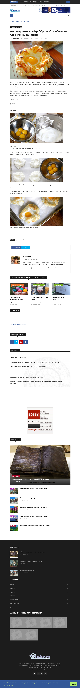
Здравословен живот (39, 285)
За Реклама (36, 5)
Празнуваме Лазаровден (28, 497)
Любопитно (12, 525)
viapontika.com (14, 302)
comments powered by (18, 324)
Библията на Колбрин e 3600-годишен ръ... (32, 551)
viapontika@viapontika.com (30, 259)
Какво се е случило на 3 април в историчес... (34, 516)
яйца (24, 240)
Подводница (15, 476)
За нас (30, 5)
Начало (12, 21)
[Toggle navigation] (11, 15)
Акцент (11, 488)
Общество (12, 497)
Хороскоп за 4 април (18, 357)
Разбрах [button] (73, 684)
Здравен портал (58, 285)
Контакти (43, 5)
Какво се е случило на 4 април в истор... (31, 561)
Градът (11, 506)
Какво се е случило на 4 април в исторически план (34, 1)
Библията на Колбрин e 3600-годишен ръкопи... (31, 479)
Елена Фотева (15, 38)
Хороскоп (24, 5)
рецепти (18, 240)
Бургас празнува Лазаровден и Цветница (33, 506)
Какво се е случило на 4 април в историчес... (34, 488)
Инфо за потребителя (22, 21)
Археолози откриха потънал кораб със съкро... (35, 525)
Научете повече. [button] (8, 685)
